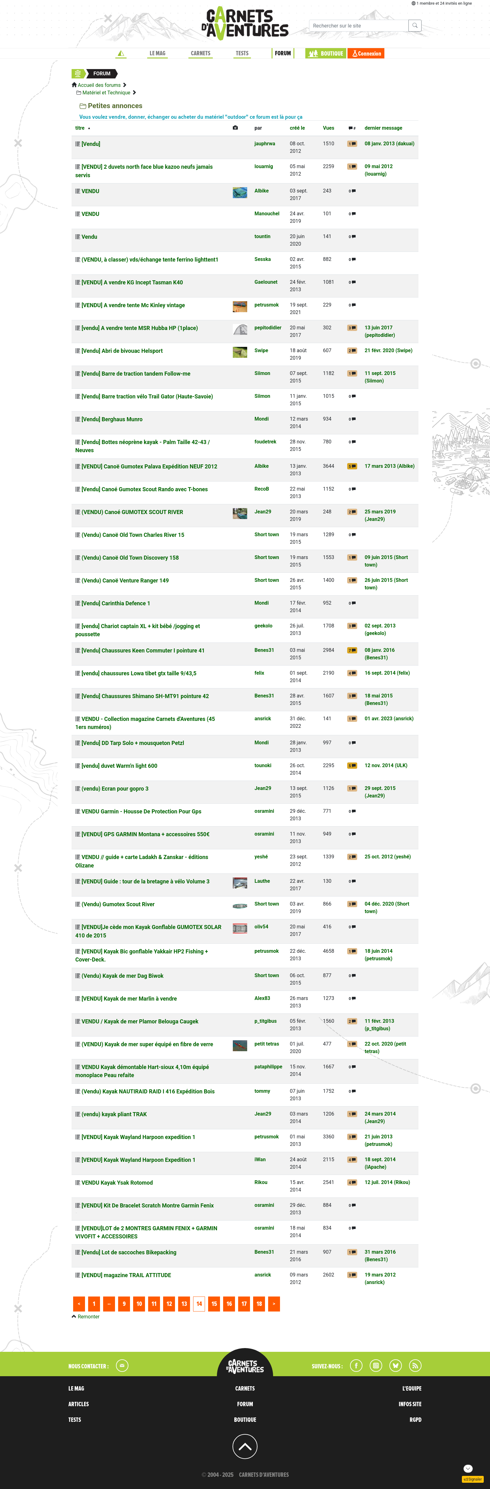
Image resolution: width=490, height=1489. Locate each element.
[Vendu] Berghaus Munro (112, 419)
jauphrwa (265, 144)
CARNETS (200, 53)
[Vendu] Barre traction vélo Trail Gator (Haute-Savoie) (147, 396)
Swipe (261, 350)
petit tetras (267, 1044)
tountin (263, 236)
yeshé (261, 857)
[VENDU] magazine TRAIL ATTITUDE (126, 1275)
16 (229, 1304)
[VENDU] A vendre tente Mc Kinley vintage (133, 305)
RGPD (416, 1420)
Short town (267, 534)
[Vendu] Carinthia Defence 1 (116, 603)
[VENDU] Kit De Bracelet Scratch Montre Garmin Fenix (148, 1205)
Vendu (89, 237)
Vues (328, 128)
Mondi (262, 419)
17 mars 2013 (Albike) (390, 466)
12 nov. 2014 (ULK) (386, 765)
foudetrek (266, 442)
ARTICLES (78, 1404)
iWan (260, 1159)
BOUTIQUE (332, 54)
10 (139, 1304)
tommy (262, 1091)
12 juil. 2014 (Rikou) (387, 1182)
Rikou (261, 1182)
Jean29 (263, 512)
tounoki (263, 765)
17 (244, 1304)
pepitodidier (268, 328)
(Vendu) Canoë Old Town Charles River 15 (133, 535)
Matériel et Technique (106, 93)
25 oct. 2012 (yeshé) (388, 857)
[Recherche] (359, 26)
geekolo (263, 626)
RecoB (262, 489)
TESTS (242, 53)
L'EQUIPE (412, 1389)
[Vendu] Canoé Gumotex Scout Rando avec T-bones (145, 489)
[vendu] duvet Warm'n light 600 (120, 766)
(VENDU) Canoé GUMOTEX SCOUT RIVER (132, 512)
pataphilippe (268, 1067)
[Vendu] (91, 144)
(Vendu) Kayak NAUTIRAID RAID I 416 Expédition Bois (148, 1091)
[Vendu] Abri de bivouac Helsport (122, 351)
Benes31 (264, 650)
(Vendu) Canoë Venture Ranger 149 (125, 580)
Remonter (88, 1317)
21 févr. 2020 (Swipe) (388, 350)
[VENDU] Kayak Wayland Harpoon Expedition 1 (139, 1160)
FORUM (283, 53)
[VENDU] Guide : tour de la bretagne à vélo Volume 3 (146, 881)
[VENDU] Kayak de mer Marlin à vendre (129, 999)
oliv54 (261, 927)
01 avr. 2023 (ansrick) (389, 719)
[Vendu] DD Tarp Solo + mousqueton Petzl (133, 743)
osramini (264, 811)
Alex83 (262, 998)
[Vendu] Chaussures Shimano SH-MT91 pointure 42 (145, 696)
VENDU (90, 191)
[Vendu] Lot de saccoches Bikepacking (129, 1252)
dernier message (383, 128)
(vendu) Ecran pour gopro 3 (115, 789)
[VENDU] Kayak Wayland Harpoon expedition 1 (138, 1137)
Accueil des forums (99, 85)
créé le (297, 128)
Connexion (369, 54)
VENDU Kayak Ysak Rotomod (117, 1183)
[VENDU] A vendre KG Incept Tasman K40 (132, 282)
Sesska (263, 259)
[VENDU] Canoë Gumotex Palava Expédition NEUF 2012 (149, 466)
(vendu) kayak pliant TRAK (114, 1114)
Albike (262, 191)
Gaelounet (266, 282)
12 (169, 1304)
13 (184, 1304)
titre (79, 128)
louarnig (264, 166)
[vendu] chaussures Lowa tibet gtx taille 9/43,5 (139, 673)
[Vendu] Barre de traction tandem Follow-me (136, 374)
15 (214, 1304)
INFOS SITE (410, 1404)
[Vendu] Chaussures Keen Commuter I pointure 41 (143, 650)
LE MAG (157, 53)
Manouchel (267, 214)
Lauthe (262, 881)
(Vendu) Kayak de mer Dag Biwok (122, 976)
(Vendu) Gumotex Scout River (118, 904)
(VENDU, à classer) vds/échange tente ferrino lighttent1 (150, 260)
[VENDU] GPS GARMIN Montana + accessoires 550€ (146, 834)
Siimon (262, 373)
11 (154, 1304)
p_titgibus (266, 1021)
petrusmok (267, 305)
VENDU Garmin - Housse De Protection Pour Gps (142, 811)
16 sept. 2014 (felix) (387, 673)
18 (259, 1304)
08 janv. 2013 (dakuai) (389, 144)
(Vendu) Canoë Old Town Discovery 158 (130, 558)
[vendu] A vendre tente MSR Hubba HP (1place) (140, 328)
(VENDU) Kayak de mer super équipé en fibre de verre (147, 1044)
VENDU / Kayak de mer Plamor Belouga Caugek (140, 1021)
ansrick (263, 719)
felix (259, 673)
